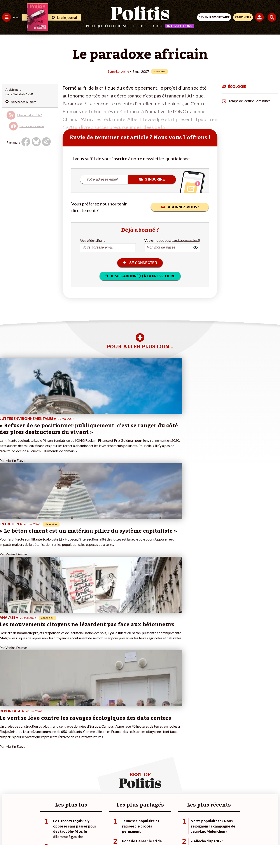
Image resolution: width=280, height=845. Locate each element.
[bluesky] (96, 830)
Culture (156, 26)
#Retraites (79, 756)
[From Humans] (137, 830)
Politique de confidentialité (176, 814)
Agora (6, 742)
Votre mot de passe (158, 240)
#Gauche (78, 751)
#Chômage (79, 761)
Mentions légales (74, 814)
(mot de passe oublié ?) (186, 240)
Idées (143, 26)
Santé (22, 756)
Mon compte (45, 774)
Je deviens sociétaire (51, 751)
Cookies (227, 814)
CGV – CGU (141, 814)
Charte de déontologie (109, 814)
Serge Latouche (118, 71)
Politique (94, 26)
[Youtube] (110, 830)
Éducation (25, 751)
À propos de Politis (50, 770)
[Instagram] (124, 830)
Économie (25, 747)
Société (129, 26)
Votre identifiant (92, 240)
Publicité (208, 814)
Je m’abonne (45, 756)
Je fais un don (46, 747)
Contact (49, 814)
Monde (7, 770)
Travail (22, 742)
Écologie (113, 26)
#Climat (77, 742)
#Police (77, 747)
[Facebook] (83, 830)
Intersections (179, 26)
